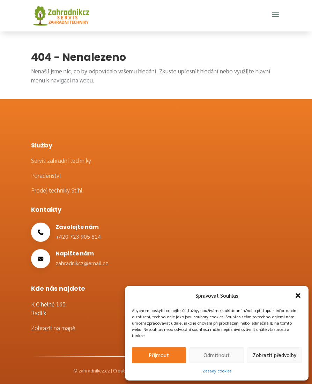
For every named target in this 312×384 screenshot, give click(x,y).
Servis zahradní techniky (61, 160)
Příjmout (159, 355)
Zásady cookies (216, 371)
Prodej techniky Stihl (56, 190)
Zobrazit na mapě (53, 328)
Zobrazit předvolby (274, 355)
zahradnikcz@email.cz (81, 263)
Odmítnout (216, 355)
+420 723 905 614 (78, 236)
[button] (298, 295)
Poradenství (46, 175)
